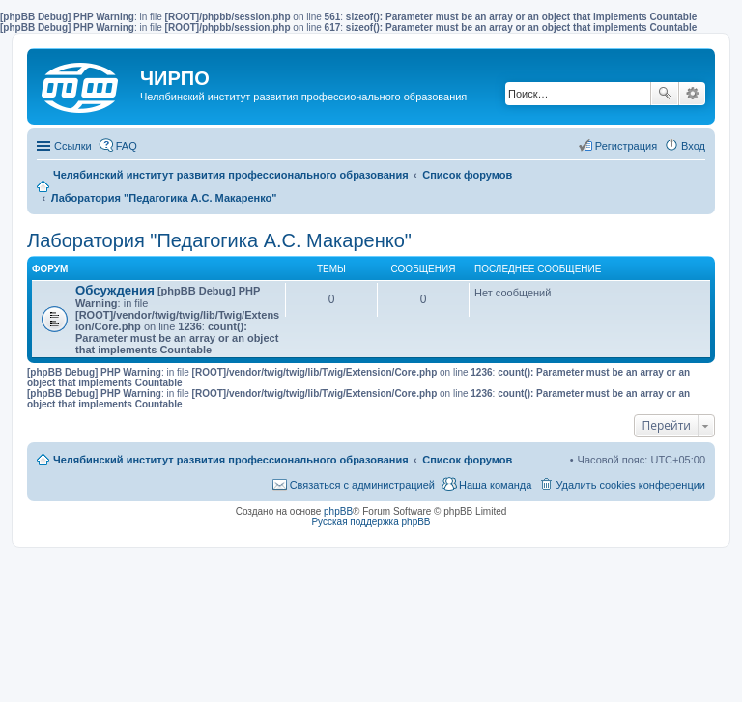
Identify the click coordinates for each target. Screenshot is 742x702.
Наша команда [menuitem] (495, 485)
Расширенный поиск (692, 93)
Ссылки (73, 146)
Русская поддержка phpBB (370, 522)
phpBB (338, 511)
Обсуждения (115, 290)
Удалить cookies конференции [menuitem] (630, 485)
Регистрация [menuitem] (626, 146)
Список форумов (467, 459)
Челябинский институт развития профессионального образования (231, 459)
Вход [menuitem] (693, 146)
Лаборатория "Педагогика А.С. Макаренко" (219, 240)
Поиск (664, 93)
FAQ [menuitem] (126, 146)
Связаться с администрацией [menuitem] (362, 485)
